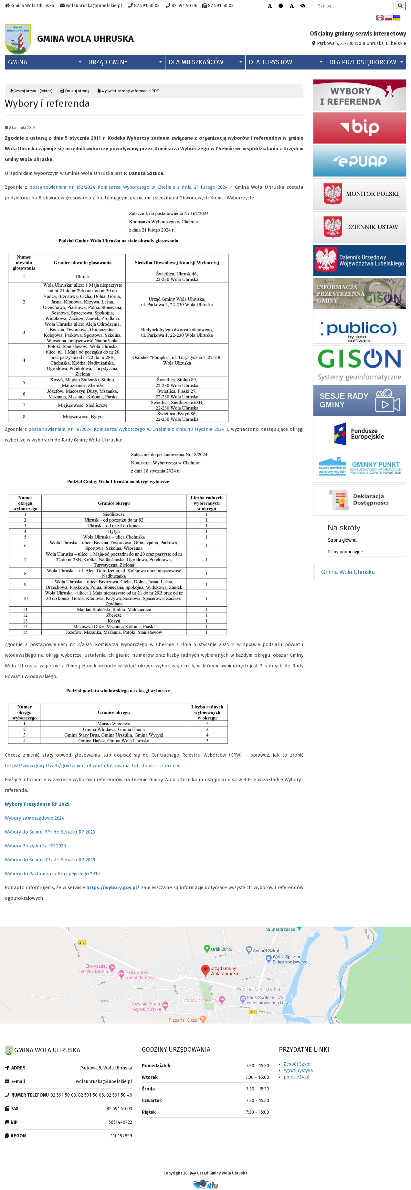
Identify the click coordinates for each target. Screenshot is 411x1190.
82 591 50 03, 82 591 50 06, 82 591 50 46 (91, 1095)
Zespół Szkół (297, 1064)
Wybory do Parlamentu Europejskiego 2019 (52, 874)
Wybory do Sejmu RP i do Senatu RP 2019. (50, 860)
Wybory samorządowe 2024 (35, 818)
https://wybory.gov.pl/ (113, 887)
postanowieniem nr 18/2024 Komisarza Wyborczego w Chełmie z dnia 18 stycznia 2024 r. (128, 429)
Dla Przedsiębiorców (366, 62)
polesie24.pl (297, 1077)
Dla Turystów (285, 62)
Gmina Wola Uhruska (348, 572)
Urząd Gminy (125, 62)
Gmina (44, 62)
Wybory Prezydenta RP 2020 (35, 846)
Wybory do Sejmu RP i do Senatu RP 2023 (50, 832)
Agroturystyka (298, 1070)
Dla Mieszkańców (205, 62)
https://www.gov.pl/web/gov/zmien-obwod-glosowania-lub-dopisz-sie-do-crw (93, 766)
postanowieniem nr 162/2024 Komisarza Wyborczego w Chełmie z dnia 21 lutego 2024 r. (131, 187)
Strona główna (342, 540)
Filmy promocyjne (345, 551)
